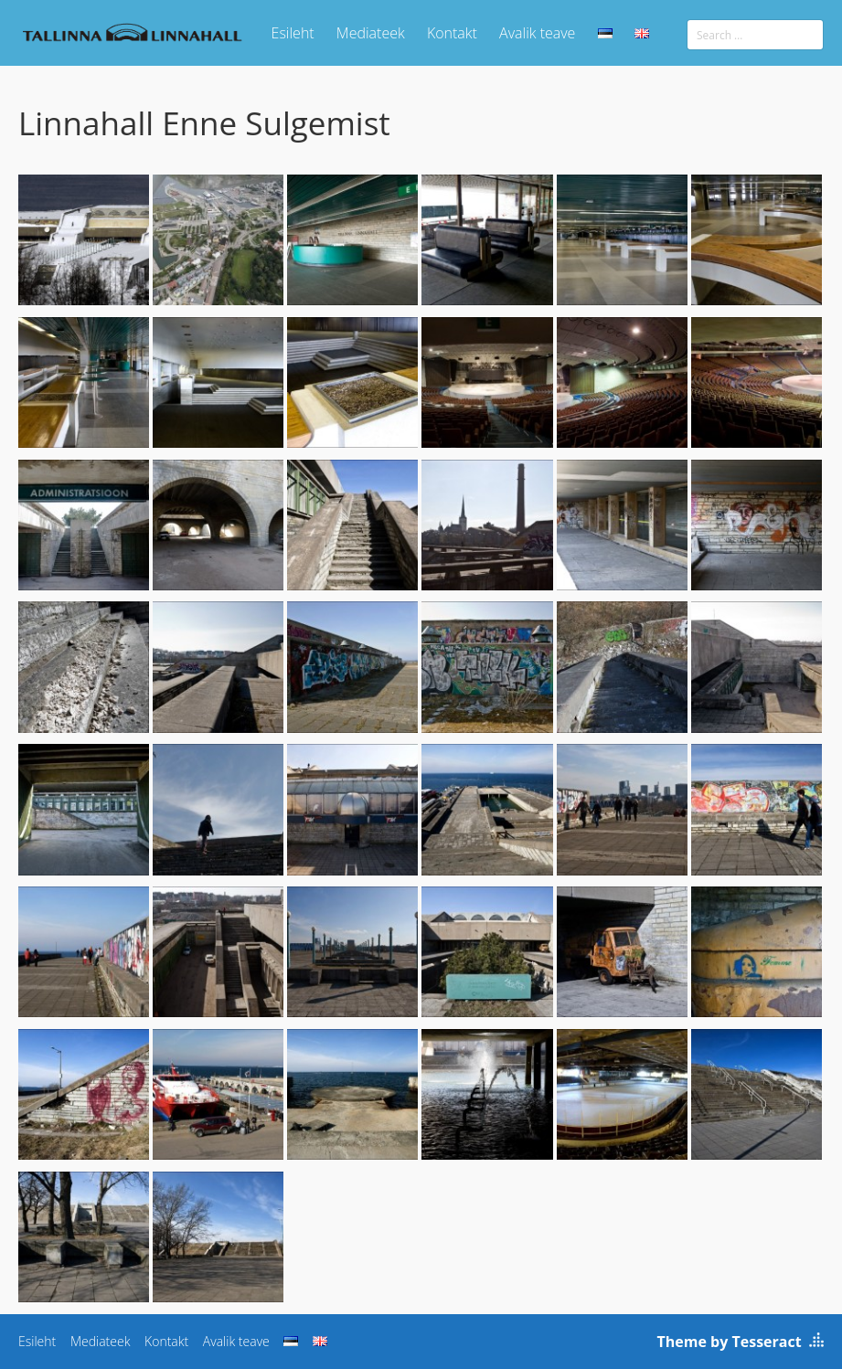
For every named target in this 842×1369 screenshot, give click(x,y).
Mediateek (370, 33)
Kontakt (452, 33)
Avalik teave (537, 33)
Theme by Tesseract (729, 1342)
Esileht (293, 33)
